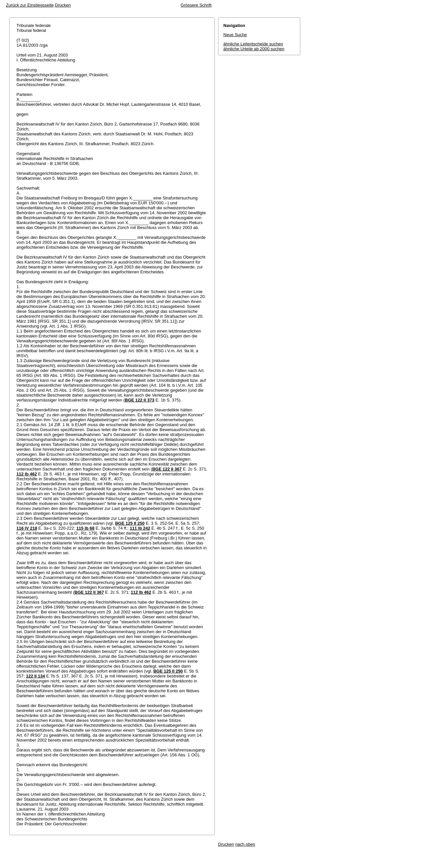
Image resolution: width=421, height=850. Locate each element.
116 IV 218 (26, 528)
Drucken (63, 5)
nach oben (245, 844)
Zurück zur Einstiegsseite (30, 5)
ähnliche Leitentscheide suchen (253, 43)
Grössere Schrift (196, 5)
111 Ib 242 (140, 528)
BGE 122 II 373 (140, 400)
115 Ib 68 (85, 528)
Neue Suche (235, 34)
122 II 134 (35, 676)
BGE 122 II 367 (167, 469)
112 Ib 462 (26, 473)
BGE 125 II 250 (130, 523)
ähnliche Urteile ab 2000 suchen (254, 48)
